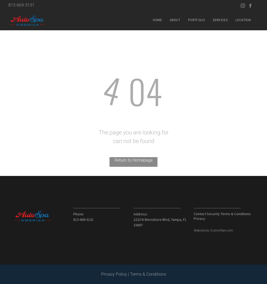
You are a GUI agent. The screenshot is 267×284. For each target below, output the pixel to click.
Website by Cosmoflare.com (213, 230)
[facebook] (250, 6)
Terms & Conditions (148, 274)
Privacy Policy (114, 274)
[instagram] (243, 6)
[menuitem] (157, 20)
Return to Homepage (134, 160)
